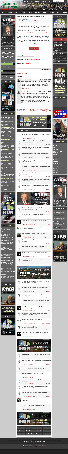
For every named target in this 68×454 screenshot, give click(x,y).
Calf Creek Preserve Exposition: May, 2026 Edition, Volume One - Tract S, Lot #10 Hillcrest (59, 50)
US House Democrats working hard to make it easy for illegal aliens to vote (45, 111)
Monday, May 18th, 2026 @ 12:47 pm (30, 390)
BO (31, 1)
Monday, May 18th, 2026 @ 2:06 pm (29, 384)
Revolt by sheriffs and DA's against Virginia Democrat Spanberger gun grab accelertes (8, 273)
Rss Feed (54, 440)
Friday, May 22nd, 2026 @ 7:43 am (29, 298)
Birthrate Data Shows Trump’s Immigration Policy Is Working (35, 333)
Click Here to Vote (5, 76)
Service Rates (21, 440)
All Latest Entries (4, 280)
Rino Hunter (23, 91)
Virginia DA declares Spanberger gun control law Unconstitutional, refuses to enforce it (32, 374)
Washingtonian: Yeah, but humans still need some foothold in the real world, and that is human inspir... (7, 169)
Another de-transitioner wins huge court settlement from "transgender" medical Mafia (34, 241)
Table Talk (26, 1)
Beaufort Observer (32, 111)
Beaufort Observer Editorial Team (46, 231)
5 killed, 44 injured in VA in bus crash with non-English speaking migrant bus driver (7, 230)
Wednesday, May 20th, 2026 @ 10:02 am (30, 317)
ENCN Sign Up (29, 428)
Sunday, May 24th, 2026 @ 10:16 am (30, 244)
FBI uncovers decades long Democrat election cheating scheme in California (36, 327)
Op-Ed (16, 12)
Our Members (21, 428)
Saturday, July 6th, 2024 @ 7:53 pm (33, 20)
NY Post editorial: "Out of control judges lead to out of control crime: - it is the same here (35, 387)
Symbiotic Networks (57, 221)
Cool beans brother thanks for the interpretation (7, 141)
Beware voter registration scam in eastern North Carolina (22, 111)
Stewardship (64, 12)
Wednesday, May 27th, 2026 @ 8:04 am (30, 190)
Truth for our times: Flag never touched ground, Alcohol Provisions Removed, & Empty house (34, 235)
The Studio (55, 172)
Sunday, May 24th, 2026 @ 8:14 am (29, 250)
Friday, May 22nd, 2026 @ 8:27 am (29, 285)
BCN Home (38, 428)
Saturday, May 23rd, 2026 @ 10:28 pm (30, 257)
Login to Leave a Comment (23, 74)
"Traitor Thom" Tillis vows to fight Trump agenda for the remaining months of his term (34, 260)
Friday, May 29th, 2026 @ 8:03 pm (29, 151)
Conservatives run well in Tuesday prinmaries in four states (35, 313)
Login (50, 1)
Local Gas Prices (56, 210)
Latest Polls (30, 434)
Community (30, 12)
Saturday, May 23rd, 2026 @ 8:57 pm (30, 263)
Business (23, 12)
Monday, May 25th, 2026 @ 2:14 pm (29, 231)
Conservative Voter (25, 79)
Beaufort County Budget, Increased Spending (32, 320)
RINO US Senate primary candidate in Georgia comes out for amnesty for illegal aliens (35, 247)
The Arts (55, 168)
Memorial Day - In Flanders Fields (59, 42)
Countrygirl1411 (48, 371)
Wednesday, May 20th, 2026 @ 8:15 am (30, 330)
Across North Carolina (57, 144)
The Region (55, 170)
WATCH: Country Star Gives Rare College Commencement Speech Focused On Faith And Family (34, 254)
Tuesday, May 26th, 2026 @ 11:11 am (30, 218)
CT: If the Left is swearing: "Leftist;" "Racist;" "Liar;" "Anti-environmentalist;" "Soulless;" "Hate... (7, 135)
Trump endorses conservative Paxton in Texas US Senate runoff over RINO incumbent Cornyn (36, 355)
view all (10, 48)
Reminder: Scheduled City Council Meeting (59, 59)
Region (44, 12)
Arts (58, 12)
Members (44, 1)
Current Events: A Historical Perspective (34, 431)
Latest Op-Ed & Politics (22, 131)
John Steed (26, 22)
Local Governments (57, 156)
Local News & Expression (58, 157)
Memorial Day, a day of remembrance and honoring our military (59, 45)
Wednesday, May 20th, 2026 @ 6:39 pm (30, 311)
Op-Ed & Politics (56, 163)
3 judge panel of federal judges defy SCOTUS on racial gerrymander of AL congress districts (7, 248)
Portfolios (21, 431)
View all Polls (11, 77)
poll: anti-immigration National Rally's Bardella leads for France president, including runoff (7, 263)
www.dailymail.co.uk (25, 88)
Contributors (37, 1)
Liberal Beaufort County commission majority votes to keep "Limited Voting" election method (35, 295)
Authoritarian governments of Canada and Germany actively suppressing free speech (7, 244)
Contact (12, 440)
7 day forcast (61, 97)
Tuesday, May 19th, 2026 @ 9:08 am (29, 365)
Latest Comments (21, 434)
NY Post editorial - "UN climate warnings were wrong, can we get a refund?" (36, 282)
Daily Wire (49, 311)
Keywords (59, 440)
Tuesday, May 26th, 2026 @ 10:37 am (30, 225)
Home (3, 12)
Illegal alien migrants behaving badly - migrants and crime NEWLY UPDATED (35, 289)
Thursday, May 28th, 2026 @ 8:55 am (30, 177)
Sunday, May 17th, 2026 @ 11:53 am (30, 397)
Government (9, 12)
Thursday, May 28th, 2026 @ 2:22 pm (30, 164)
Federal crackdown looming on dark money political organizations (33, 406)
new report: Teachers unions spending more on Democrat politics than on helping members (36, 362)
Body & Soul (37, 12)
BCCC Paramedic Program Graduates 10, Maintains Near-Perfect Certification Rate (59, 55)
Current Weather (46, 431)
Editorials (36, 109)
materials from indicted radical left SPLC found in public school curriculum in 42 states (36, 381)
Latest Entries (46, 434)
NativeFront (51, 12)
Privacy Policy (28, 440)
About (16, 440)
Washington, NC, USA (60, 103)
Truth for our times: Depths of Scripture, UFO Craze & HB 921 (35, 399)
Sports (54, 165)
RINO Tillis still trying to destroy (29, 367)
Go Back (34, 48)
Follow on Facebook (36, 440)
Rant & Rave (32, 109)
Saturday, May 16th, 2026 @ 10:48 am (30, 403)
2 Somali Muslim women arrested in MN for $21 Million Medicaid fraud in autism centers (7, 254)
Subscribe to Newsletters (46, 440)
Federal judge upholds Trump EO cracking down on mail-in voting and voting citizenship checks (7, 259)
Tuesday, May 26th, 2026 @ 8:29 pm (29, 212)
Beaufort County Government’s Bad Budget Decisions (33, 227)
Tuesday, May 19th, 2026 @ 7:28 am (29, 371)
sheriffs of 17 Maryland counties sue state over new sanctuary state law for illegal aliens (7, 239)
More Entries (31, 22)
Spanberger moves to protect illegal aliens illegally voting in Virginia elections (35, 301)
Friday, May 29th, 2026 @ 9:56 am (29, 158)
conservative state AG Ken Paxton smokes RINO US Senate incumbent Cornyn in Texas (7, 268)
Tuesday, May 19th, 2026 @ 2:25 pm (29, 358)
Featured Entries (38, 434)
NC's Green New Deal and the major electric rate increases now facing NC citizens (7, 234)
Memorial (55, 159)
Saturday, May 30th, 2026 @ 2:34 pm (30, 145)
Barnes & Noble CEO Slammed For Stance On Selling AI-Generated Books (34, 222)
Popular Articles (56, 217)
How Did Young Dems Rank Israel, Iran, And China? (33, 307)
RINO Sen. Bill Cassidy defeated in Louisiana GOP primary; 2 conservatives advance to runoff (35, 394)
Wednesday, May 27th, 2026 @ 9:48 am (30, 183)
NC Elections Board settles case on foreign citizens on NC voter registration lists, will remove (7, 277)
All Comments (4, 189)
